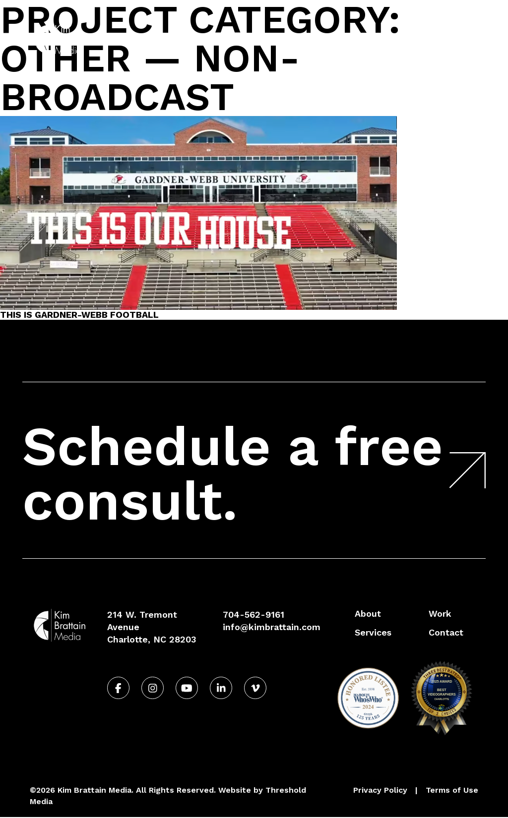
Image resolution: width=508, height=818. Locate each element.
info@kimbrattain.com (271, 627)
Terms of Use (452, 790)
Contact (441, 39)
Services (337, 39)
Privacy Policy (380, 790)
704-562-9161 (444, 16)
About (288, 39)
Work (385, 39)
